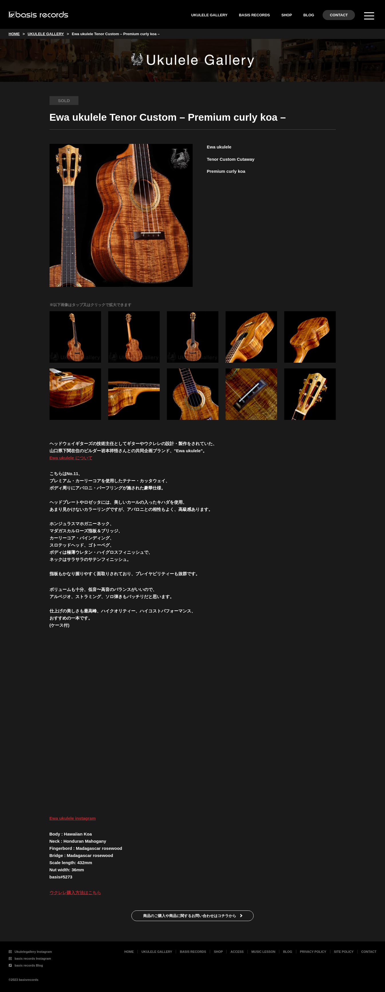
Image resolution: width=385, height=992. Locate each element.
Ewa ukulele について (71, 457)
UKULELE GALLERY (209, 15)
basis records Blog (26, 965)
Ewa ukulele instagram (73, 818)
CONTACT (339, 15)
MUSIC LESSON (263, 951)
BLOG (308, 15)
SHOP (286, 15)
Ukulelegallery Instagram (30, 951)
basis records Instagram (30, 958)
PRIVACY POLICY (313, 951)
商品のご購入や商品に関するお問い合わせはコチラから (189, 916)
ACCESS (237, 951)
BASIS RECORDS (254, 15)
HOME (129, 951)
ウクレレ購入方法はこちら (75, 892)
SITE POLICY (344, 951)
